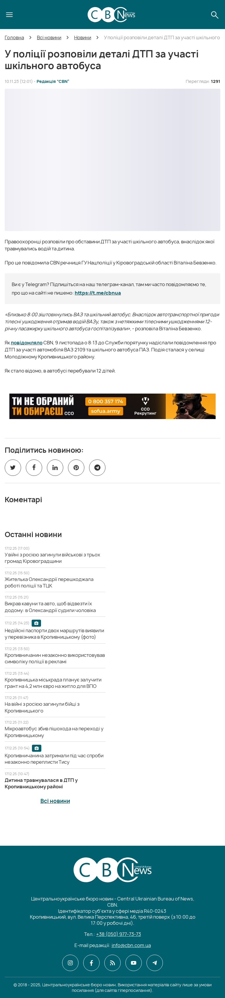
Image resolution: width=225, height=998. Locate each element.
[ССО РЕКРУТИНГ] (112, 406)
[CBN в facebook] (91, 963)
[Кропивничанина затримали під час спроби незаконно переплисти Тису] (54, 758)
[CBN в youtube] (133, 963)
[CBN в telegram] (154, 963)
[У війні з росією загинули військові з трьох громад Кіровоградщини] (52, 557)
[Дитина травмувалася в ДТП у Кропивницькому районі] (41, 783)
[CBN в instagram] (70, 963)
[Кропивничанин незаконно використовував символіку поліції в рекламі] (55, 658)
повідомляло (26, 342)
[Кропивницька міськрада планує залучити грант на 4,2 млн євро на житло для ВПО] (53, 682)
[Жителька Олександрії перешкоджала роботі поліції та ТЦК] (49, 582)
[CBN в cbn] (112, 963)
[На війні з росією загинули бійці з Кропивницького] (42, 707)
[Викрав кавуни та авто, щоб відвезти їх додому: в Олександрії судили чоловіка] (50, 606)
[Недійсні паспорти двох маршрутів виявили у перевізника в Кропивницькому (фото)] (54, 633)
